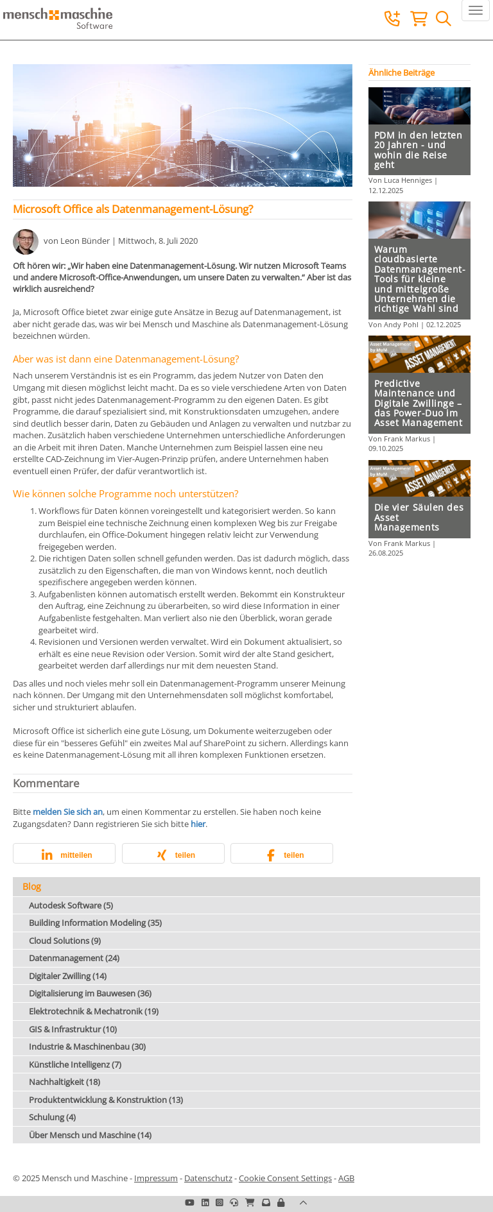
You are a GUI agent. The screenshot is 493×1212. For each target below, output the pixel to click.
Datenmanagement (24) (74, 958)
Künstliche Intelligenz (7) (75, 1064)
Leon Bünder (85, 240)
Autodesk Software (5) (71, 905)
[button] (64, 855)
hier (198, 824)
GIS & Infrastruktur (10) (73, 1029)
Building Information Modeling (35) (95, 922)
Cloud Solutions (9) (65, 940)
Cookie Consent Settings (285, 1178)
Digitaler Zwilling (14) (68, 976)
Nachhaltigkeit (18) (64, 1082)
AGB (346, 1178)
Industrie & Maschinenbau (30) (87, 1046)
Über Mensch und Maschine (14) (90, 1135)
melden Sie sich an (68, 811)
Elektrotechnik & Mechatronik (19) (94, 1011)
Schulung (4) (52, 1117)
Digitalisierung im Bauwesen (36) (90, 993)
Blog (31, 886)
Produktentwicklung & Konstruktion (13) (106, 1099)
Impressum (156, 1178)
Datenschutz (208, 1178)
